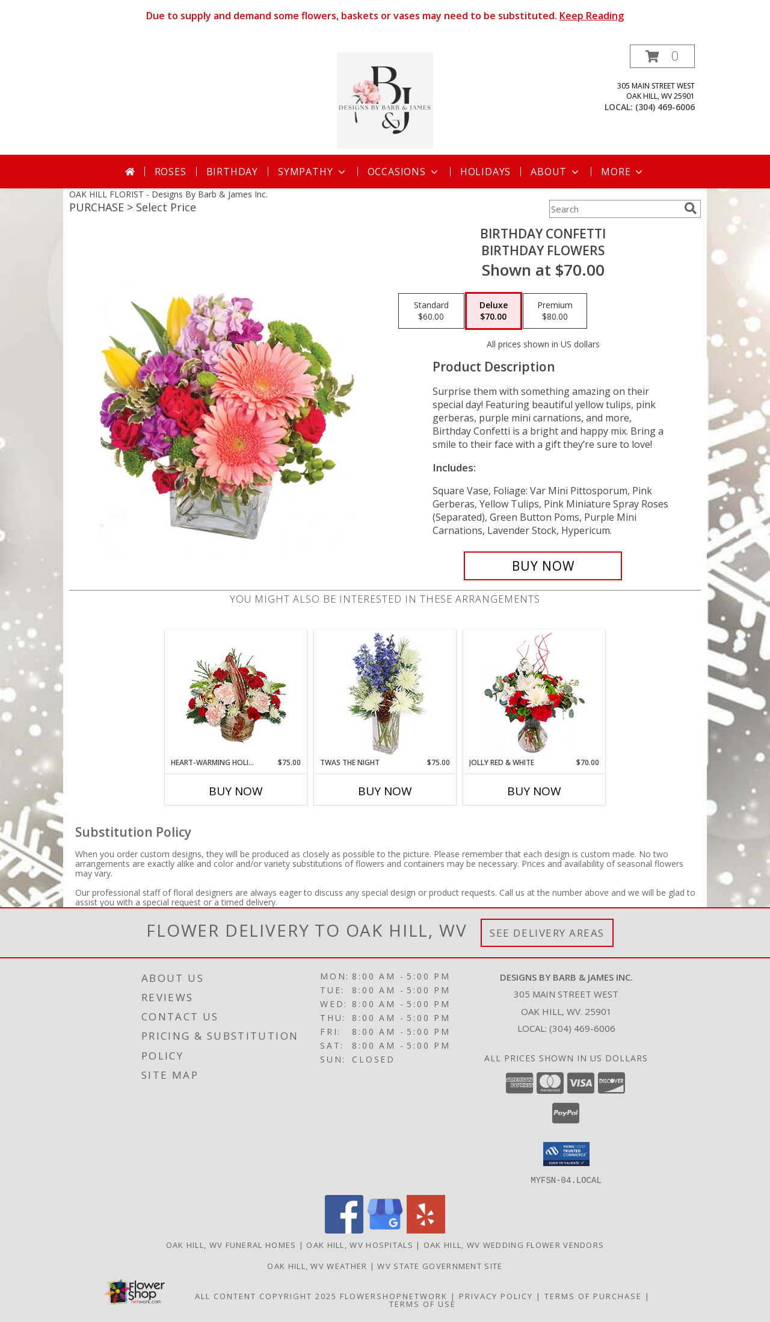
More (623, 171)
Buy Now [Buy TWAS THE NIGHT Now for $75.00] (385, 791)
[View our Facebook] (344, 1229)
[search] (690, 208)
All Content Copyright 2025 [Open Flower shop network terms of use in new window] (266, 1295)
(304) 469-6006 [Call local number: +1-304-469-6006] (665, 107)
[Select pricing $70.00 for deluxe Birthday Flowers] (493, 311)
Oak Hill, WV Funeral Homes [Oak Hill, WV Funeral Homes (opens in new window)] (231, 1244)
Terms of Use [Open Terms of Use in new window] (422, 1303)
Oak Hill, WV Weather (317, 1265)
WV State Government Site (439, 1265)
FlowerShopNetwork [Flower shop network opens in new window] (394, 1295)
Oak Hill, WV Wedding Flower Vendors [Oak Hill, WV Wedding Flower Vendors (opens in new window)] (514, 1244)
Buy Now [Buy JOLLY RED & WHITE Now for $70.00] (534, 791)
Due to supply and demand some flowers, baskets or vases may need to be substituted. (385, 15)
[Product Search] (614, 208)
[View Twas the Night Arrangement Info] (385, 694)
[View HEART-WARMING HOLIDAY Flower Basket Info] (236, 694)
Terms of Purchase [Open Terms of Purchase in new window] (593, 1295)
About (556, 171)
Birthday (232, 171)
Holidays (485, 171)
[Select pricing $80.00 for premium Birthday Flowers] (555, 311)
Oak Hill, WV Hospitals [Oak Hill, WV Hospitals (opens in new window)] (359, 1244)
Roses (170, 171)
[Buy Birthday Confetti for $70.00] (543, 565)
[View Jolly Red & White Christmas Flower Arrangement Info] (534, 694)
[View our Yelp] (426, 1229)
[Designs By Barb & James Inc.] (385, 99)
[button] (662, 56)
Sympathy (312, 171)
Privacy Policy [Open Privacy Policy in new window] (496, 1295)
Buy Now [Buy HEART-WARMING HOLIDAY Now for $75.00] (236, 791)
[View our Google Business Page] (385, 1229)
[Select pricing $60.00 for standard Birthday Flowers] (431, 311)
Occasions (404, 171)
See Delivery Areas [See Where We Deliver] (547, 933)
